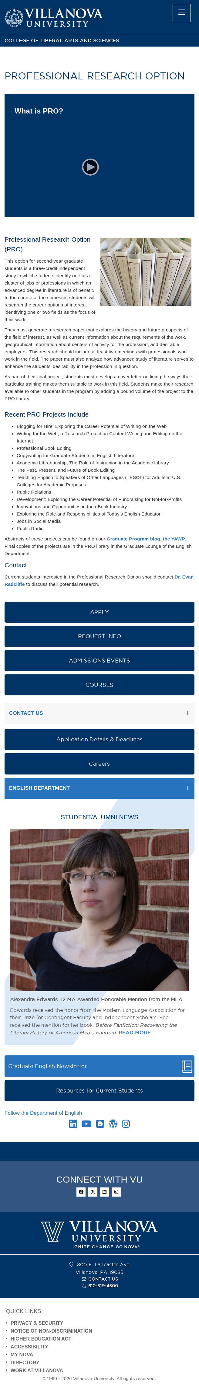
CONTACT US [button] (26, 713)
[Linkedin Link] (73, 1125)
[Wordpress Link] (113, 1125)
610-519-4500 (103, 1285)
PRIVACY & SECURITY (37, 1323)
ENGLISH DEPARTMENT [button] (39, 788)
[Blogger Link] (100, 1125)
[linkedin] (104, 1192)
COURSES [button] (99, 685)
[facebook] (81, 1192)
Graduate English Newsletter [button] (47, 1066)
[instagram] (116, 1192)
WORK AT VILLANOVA (37, 1370)
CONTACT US (103, 1279)
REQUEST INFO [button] (99, 636)
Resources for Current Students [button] (99, 1090)
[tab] (99, 713)
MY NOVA (22, 1354)
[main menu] (182, 13)
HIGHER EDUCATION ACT (41, 1338)
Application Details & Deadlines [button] (99, 739)
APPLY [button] (99, 612)
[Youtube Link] (86, 1125)
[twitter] (92, 1192)
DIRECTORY (25, 1362)
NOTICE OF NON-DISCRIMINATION (51, 1331)
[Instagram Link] (126, 1125)
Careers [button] (99, 764)
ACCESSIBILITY (29, 1346)
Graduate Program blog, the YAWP (146, 538)
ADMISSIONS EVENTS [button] (99, 660)
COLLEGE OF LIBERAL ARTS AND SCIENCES (62, 40)
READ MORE (135, 1032)
